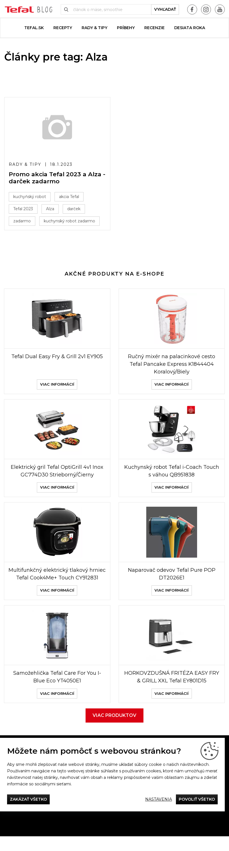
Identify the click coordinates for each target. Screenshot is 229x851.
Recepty (62, 27)
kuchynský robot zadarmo (69, 221)
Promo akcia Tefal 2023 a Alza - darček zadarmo (57, 178)
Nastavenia (158, 799)
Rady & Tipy (94, 27)
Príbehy (126, 27)
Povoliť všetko (197, 799)
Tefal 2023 (23, 208)
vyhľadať (165, 9)
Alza (50, 208)
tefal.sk (34, 27)
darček (73, 208)
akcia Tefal (69, 196)
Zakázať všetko (28, 799)
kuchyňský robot (29, 196)
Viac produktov (114, 730)
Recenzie (154, 27)
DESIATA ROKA (189, 27)
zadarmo (22, 221)
